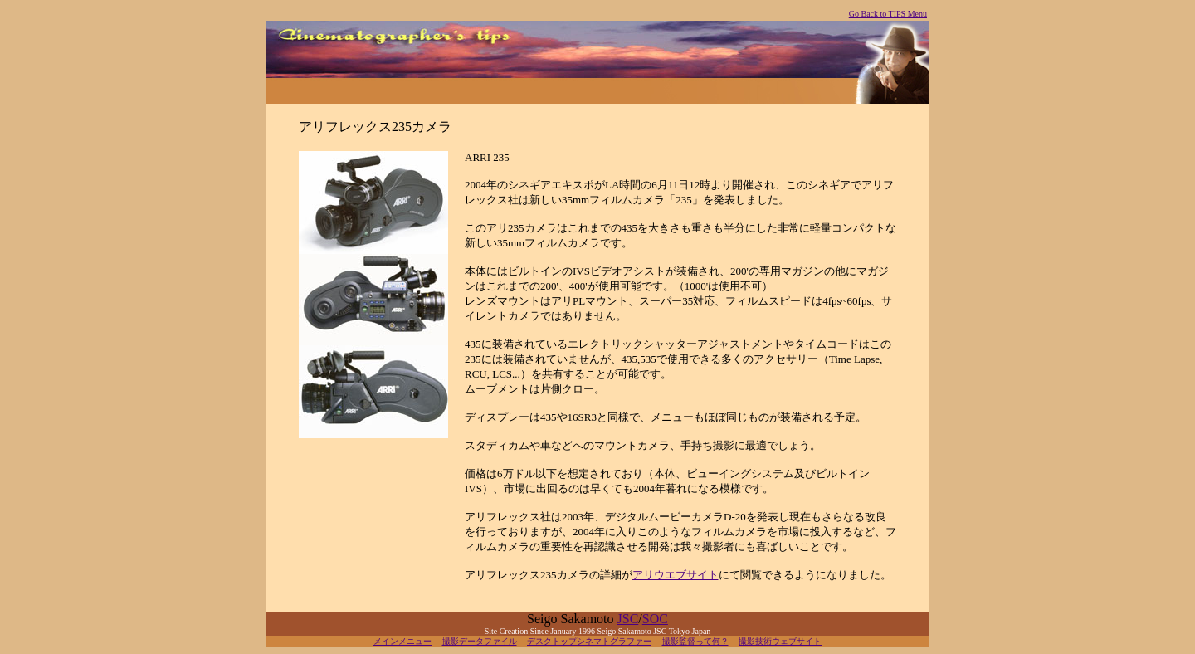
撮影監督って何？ (695, 641)
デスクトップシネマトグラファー (589, 641)
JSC (628, 619)
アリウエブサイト (675, 575)
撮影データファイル (479, 641)
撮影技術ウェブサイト (780, 641)
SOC (655, 619)
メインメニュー (402, 641)
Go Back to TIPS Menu (888, 13)
